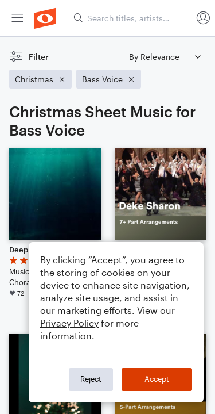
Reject (90, 379)
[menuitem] (17, 18)
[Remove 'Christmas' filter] (40, 79)
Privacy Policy (69, 322)
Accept (156, 379)
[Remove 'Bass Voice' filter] (108, 79)
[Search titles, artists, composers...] (132, 18)
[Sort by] (164, 56)
